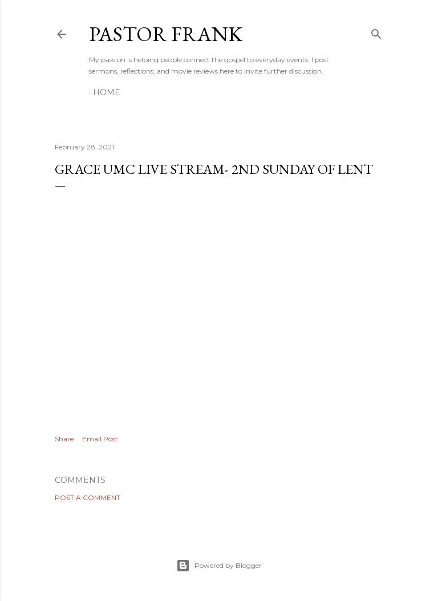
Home (106, 92)
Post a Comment (87, 497)
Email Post (100, 438)
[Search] (376, 32)
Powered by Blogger (219, 565)
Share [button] (64, 438)
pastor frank (165, 34)
